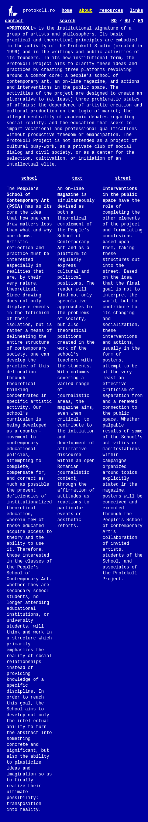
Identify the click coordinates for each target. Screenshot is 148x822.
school (29, 178)
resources (111, 10)
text (77, 178)
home (67, 10)
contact (14, 21)
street (123, 178)
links (136, 10)
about (85, 10)
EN (140, 21)
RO (114, 21)
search (67, 21)
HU (127, 21)
